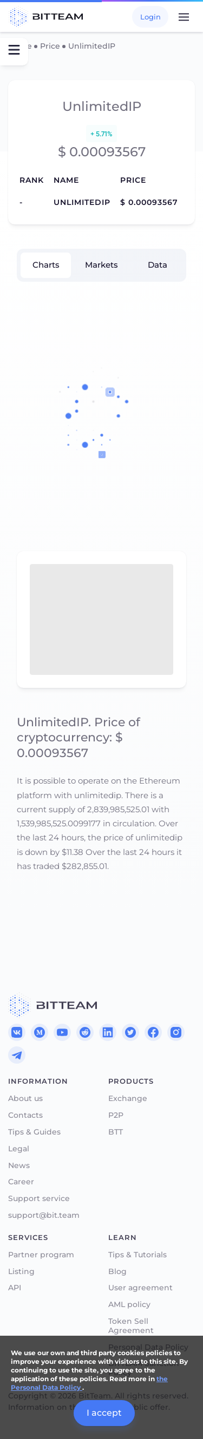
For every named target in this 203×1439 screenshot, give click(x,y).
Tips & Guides (34, 1132)
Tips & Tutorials (137, 1254)
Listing (21, 1271)
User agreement (140, 1287)
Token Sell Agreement (131, 1326)
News (19, 1165)
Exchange (127, 1098)
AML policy (129, 1304)
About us (25, 1098)
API (14, 1287)
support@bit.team (44, 1215)
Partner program (41, 1254)
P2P (115, 1115)
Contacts (25, 1115)
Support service (39, 1198)
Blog (117, 1271)
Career (21, 1181)
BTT (115, 1132)
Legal (18, 1148)
